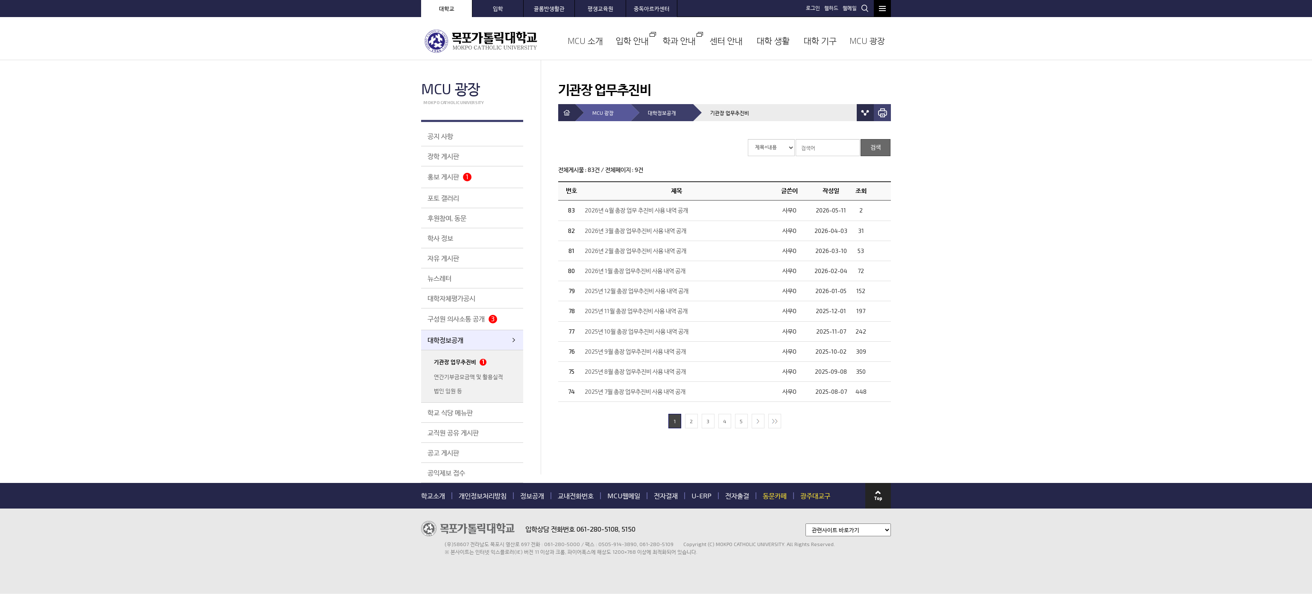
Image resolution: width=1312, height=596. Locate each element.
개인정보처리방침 (483, 495)
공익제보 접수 (446, 472)
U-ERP (701, 495)
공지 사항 (440, 136)
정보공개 (532, 495)
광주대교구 (815, 495)
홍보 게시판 (450, 176)
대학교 (446, 8)
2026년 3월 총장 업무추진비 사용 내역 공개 (635, 230)
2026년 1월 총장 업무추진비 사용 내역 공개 (635, 270)
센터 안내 (726, 40)
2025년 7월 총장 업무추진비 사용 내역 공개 (635, 391)
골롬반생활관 (549, 8)
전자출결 (737, 495)
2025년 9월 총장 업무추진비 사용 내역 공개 (635, 351)
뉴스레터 (439, 278)
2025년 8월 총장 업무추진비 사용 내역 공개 (635, 371)
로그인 (813, 8)
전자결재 (666, 495)
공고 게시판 (443, 452)
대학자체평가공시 (451, 298)
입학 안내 (632, 40)
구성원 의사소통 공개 (462, 318)
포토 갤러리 (443, 198)
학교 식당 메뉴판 (450, 412)
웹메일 (850, 8)
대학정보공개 (445, 340)
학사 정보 (440, 238)
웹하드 (831, 8)
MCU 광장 (867, 40)
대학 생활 (773, 40)
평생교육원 (600, 8)
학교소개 (433, 495)
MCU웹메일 (623, 495)
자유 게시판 (443, 258)
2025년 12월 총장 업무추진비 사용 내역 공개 (636, 290)
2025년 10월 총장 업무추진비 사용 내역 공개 (636, 331)
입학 (498, 8)
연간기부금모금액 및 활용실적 (468, 376)
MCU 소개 (585, 40)
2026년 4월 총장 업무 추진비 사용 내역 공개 (636, 210)
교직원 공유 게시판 (453, 432)
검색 (865, 8)
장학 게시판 (443, 156)
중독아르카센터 (652, 8)
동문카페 (775, 495)
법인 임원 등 (448, 390)
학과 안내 (679, 40)
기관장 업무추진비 (460, 362)
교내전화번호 (576, 495)
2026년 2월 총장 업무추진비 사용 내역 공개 (635, 250)
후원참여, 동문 (447, 218)
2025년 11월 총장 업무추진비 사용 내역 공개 (636, 310)
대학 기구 (820, 40)
